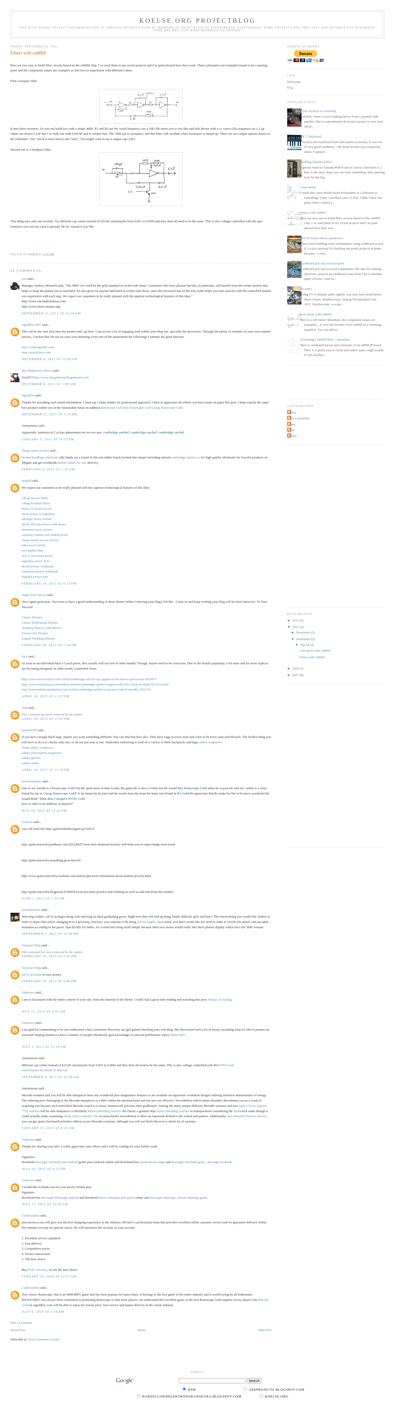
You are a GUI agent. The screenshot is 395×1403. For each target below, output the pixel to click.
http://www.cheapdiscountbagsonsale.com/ (61, 377)
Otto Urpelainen (299, 418)
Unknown (28, 992)
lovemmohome (31, 781)
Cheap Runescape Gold (167, 407)
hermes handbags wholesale (40, 457)
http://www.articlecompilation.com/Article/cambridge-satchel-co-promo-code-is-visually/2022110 (86, 689)
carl (24, 279)
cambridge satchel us (185, 457)
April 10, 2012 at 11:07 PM (46, 696)
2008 (296, 668)
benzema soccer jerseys (37, 529)
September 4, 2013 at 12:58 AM (50, 1077)
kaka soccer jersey (34, 545)
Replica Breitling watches (104, 1111)
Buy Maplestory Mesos (37, 370)
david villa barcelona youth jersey (44, 524)
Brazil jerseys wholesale (37, 566)
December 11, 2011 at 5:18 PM (49, 414)
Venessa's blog (31, 945)
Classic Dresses (32, 617)
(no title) (306, 289)
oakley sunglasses (210, 742)
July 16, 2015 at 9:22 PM (44, 1169)
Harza (292, 412)
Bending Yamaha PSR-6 (316, 162)
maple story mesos (34, 595)
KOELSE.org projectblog (197, 20)
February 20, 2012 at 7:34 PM (49, 645)
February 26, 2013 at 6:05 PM (49, 956)
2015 (296, 620)
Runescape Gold (112, 407)
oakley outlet (30, 763)
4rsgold (26, 480)
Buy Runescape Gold (137, 407)
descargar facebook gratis (188, 1162)
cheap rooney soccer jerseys (40, 540)
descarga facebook (219, 1162)
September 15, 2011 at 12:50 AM (51, 313)
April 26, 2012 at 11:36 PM (46, 770)
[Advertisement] (312, 381)
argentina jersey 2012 (36, 561)
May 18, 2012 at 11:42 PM (44, 810)
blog (290, 87)
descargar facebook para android (56, 1162)
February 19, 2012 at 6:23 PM (49, 583)
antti (291, 430)
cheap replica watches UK (80, 1116)
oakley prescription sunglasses (41, 753)
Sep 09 (305, 645)
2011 (296, 627)
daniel (292, 436)
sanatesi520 (29, 730)
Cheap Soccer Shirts (35, 498)
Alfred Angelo (146, 922)
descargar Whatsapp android (60, 1197)
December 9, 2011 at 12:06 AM (50, 359)
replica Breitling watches (173, 1111)
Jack (24, 656)
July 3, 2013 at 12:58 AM (44, 1047)
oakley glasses (31, 758)
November (303, 632)
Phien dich (178, 1035)
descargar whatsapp (162, 1197)
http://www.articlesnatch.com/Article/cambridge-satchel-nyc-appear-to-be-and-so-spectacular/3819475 (89, 679)
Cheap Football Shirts (36, 503)
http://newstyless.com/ (36, 352)
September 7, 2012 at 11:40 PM (50, 934)
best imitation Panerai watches (247, 1116)
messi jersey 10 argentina (38, 514)
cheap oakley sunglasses (37, 747)
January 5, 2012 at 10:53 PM (48, 439)
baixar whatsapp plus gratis (116, 1197)
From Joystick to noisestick (318, 111)
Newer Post (17, 1330)
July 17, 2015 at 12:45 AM (45, 1204)
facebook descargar (152, 1162)
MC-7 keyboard (310, 136)
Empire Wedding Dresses (38, 638)
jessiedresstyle (31, 910)
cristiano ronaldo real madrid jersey (45, 535)
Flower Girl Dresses (35, 633)
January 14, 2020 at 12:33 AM (49, 1276)
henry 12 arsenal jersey (37, 508)
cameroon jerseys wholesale (40, 571)
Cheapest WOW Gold (69, 799)
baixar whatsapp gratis (192, 1197)
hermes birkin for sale (72, 462)
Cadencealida (30, 1215)
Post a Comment (21, 1323)
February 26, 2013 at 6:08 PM (49, 981)
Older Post (265, 1330)
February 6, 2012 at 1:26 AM (48, 469)
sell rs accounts (32, 974)
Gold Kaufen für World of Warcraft (45, 1070)
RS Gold (183, 793)
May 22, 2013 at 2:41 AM (43, 1011)
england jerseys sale (35, 577)
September (303, 639)
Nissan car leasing (220, 999)
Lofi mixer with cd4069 (316, 314)
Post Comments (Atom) (43, 1339)
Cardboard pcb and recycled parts (322, 263)
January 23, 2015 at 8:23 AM (48, 1128)
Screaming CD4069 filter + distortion (324, 339)
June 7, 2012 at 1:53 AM (43, 898)
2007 (296, 675)
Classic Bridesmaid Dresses (40, 622)
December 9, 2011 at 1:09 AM (49, 384)
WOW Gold (226, 1065)
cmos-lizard (308, 187)
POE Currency (37, 1270)
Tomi (291, 424)
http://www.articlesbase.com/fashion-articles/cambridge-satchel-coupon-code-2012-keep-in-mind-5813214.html (95, 684)
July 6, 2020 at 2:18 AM (43, 1311)
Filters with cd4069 (313, 212)
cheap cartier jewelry (35, 450)
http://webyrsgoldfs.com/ (38, 347)
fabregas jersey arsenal (36, 519)
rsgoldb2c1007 (31, 324)
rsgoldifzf (28, 395)
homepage (294, 82)
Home (142, 1330)
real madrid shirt (32, 550)
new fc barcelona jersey (37, 556)
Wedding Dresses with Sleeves (42, 628)
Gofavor (27, 822)
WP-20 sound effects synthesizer (321, 238)
